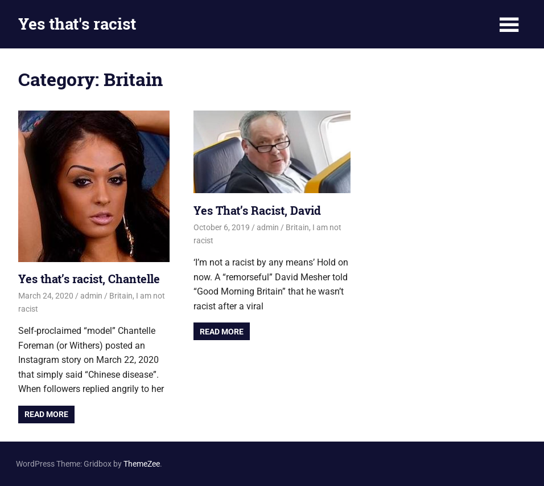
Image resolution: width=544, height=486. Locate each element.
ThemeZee (141, 463)
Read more (46, 414)
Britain (121, 295)
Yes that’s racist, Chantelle (89, 278)
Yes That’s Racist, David (257, 210)
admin (91, 295)
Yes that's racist (77, 23)
